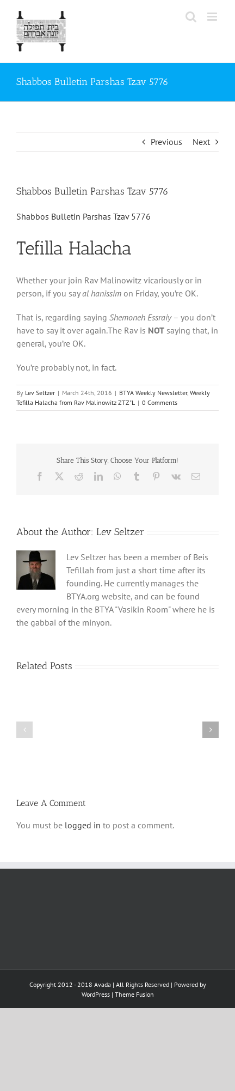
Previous (166, 141)
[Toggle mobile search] (190, 16)
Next (201, 141)
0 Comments (159, 402)
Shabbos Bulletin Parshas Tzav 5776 (83, 216)
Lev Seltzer (40, 393)
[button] (24, 730)
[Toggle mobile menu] (213, 16)
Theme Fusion (134, 994)
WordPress (96, 994)
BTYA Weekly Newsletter (153, 393)
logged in (83, 825)
